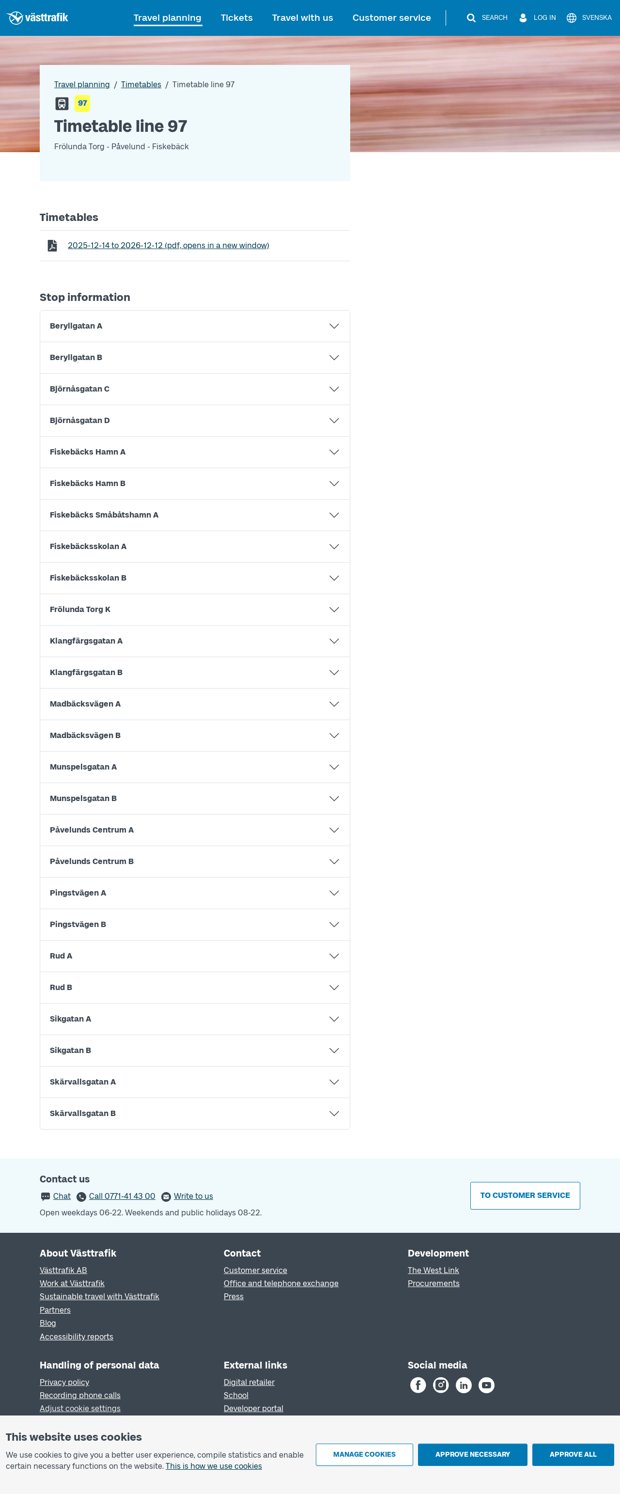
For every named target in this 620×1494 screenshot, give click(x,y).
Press (234, 1296)
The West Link (433, 1270)
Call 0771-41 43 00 (122, 1196)
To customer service (525, 1195)
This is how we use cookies (214, 1466)
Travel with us (302, 17)
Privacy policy (64, 1382)
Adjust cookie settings (80, 1408)
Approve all (573, 1454)
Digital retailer (249, 1382)
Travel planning (168, 17)
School (236, 1395)
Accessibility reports (76, 1336)
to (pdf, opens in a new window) (168, 245)
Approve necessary (472, 1454)
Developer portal (253, 1408)
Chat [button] (62, 1196)
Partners (55, 1310)
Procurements (434, 1283)
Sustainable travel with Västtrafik (99, 1296)
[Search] (486, 18)
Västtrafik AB (63, 1270)
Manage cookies (364, 1454)
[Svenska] (588, 18)
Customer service (392, 17)
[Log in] (536, 18)
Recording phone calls (80, 1395)
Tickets (237, 17)
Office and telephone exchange (281, 1283)
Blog (48, 1323)
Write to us (193, 1196)
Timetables (141, 84)
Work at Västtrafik (72, 1283)
